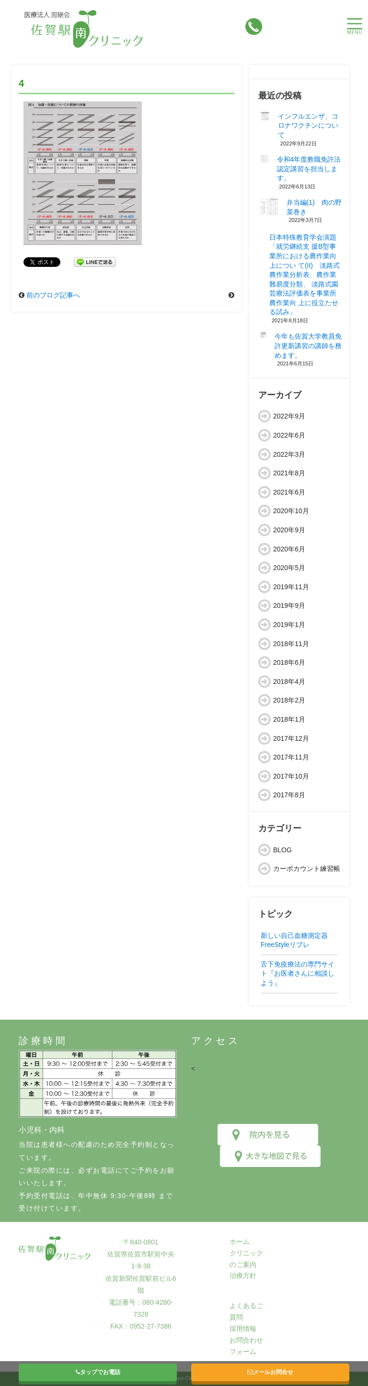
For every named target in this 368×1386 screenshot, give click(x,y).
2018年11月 (291, 644)
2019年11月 (291, 587)
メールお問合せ (270, 1372)
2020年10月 (291, 511)
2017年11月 (291, 757)
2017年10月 (291, 776)
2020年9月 (289, 530)
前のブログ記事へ (53, 295)
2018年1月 (289, 719)
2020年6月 (289, 549)
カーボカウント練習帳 (306, 868)
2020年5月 (289, 568)
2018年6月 (289, 662)
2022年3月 (289, 454)
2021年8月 (289, 473)
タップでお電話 (98, 1372)
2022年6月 (289, 435)
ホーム (240, 1241)
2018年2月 (289, 700)
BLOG (282, 850)
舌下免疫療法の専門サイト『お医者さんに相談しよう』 (297, 973)
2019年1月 (289, 624)
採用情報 (243, 1328)
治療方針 (243, 1275)
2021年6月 (289, 492)
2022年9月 (289, 416)
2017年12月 (291, 738)
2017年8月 (289, 795)
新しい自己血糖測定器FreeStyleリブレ (294, 940)
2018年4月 (289, 681)
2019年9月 (289, 605)
